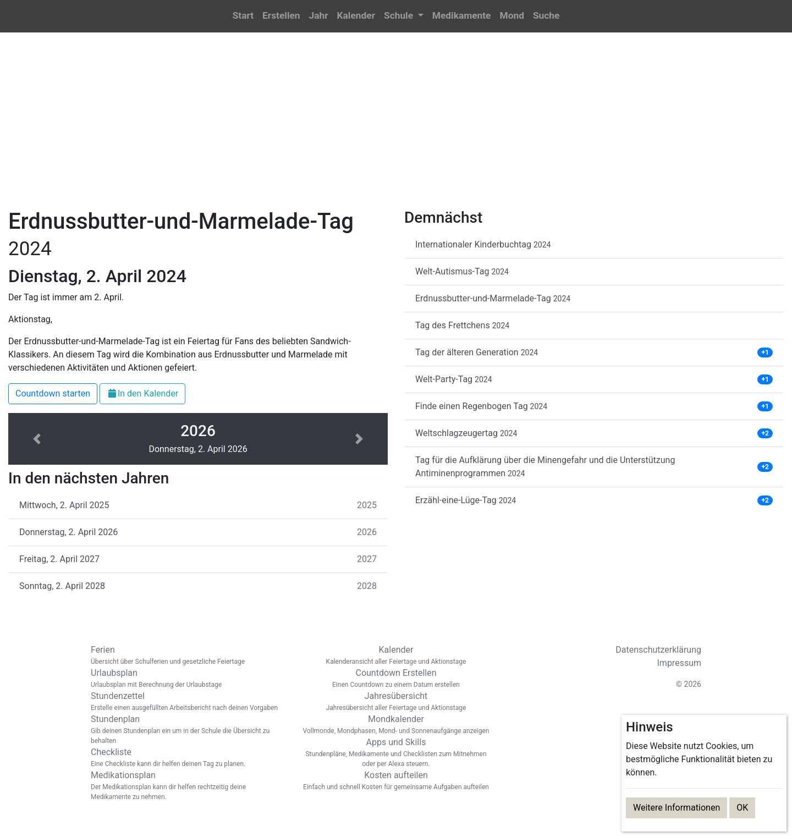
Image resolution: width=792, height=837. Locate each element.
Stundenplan (187, 730)
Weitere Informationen (676, 807)
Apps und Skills (396, 753)
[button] (404, 16)
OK (742, 807)
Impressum (679, 663)
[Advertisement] (396, 127)
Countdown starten (52, 393)
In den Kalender (142, 393)
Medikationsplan (187, 786)
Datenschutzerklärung (658, 650)
